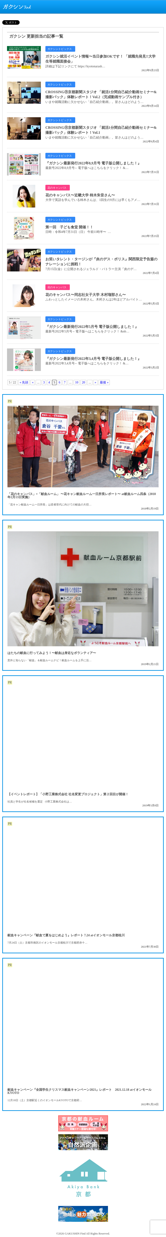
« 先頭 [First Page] (24, 382)
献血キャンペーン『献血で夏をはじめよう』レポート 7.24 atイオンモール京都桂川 (66, 935)
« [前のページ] (32, 382)
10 (76, 382)
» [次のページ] (95, 382)
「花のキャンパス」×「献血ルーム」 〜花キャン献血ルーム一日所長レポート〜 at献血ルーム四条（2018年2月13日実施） (81, 495)
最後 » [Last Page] (104, 382)
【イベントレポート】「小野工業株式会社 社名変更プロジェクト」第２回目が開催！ (68, 794)
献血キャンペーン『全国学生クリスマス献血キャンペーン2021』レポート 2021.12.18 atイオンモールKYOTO (79, 1091)
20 (83, 382)
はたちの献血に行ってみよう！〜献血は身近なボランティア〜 (51, 653)
